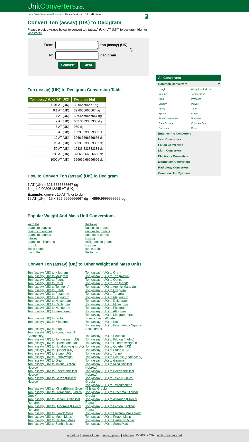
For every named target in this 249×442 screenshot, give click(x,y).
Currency (164, 128)
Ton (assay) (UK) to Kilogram (48, 272)
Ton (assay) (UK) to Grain (45, 360)
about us (73, 435)
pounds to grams (97, 234)
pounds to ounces (40, 231)
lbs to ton (91, 252)
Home (30, 14)
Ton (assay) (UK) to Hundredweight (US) (113, 343)
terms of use (90, 435)
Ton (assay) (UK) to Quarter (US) (108, 346)
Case (194, 128)
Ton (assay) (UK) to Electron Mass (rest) (113, 413)
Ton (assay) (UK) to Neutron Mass (51, 420)
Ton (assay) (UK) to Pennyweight (50, 357)
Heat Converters (169, 139)
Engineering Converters (174, 133)
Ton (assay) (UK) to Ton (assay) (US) (53, 339)
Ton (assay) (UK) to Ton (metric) (107, 276)
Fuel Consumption (169, 118)
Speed (162, 113)
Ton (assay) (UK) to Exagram (105, 290)
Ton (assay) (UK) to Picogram (105, 307)
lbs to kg (91, 224)
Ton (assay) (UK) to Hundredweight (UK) (56, 346)
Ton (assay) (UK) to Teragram (105, 293)
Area (161, 98)
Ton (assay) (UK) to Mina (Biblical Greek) (56, 388)
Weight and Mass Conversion (49, 14)
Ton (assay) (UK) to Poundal (105, 336)
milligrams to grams (99, 241)
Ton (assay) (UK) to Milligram (48, 276)
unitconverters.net (169, 435)
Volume (163, 94)
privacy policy (110, 435)
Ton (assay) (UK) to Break (46, 290)
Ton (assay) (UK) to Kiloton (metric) (109, 339)
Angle (194, 113)
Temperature (198, 94)
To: (50, 55)
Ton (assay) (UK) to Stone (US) (107, 350)
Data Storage (166, 123)
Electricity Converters (173, 156)
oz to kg (33, 245)
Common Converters (172, 84)
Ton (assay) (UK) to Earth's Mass (50, 423)
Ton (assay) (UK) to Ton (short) (106, 283)
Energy (163, 103)
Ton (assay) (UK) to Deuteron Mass (109, 420)
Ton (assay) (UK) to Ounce (103, 279)
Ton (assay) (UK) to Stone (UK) (49, 353)
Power (194, 103)
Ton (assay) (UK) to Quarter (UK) (50, 350)
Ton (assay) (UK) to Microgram (106, 304)
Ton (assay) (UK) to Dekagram (106, 300)
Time (194, 108)
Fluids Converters (170, 144)
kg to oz (90, 245)
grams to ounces (39, 227)
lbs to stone (36, 248)
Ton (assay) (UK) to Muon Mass (50, 416)
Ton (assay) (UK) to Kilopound (48, 321)
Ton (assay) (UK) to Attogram (105, 311)
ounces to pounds (97, 231)
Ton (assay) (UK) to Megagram (106, 297)
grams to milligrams (41, 241)
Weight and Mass (201, 89)
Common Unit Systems (174, 173)
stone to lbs (93, 248)
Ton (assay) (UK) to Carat (45, 283)
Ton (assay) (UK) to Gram (103, 272)
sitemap (128, 435)
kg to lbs (33, 224)
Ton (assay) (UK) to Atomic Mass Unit (111, 286)
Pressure (196, 98)
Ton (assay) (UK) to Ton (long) (48, 286)
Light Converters (170, 150)
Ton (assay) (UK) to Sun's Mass (107, 423)
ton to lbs (34, 252)
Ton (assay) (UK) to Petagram (48, 293)
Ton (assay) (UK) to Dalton (46, 318)
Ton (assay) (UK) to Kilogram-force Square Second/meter (109, 316)
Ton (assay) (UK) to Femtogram (49, 311)
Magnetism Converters (174, 161)
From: (48, 45)
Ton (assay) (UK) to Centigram (49, 304)
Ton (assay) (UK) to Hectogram (49, 300)
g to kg (32, 238)
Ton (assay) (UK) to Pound (46, 279)
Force (162, 108)
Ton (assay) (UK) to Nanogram (49, 307)
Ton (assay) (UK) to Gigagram (48, 297)
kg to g (90, 238)
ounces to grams (96, 227)
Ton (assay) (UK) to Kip (101, 321)
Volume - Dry (198, 123)
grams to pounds (39, 234)
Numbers (196, 118)
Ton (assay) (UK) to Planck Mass (50, 413)
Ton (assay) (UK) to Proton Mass (108, 416)
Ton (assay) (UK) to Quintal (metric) (52, 343)
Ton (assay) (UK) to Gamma (104, 360)
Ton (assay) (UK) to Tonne (103, 353)
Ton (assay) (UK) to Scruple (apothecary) (113, 357)
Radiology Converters (173, 167)
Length (162, 89)
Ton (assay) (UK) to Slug (45, 329)
